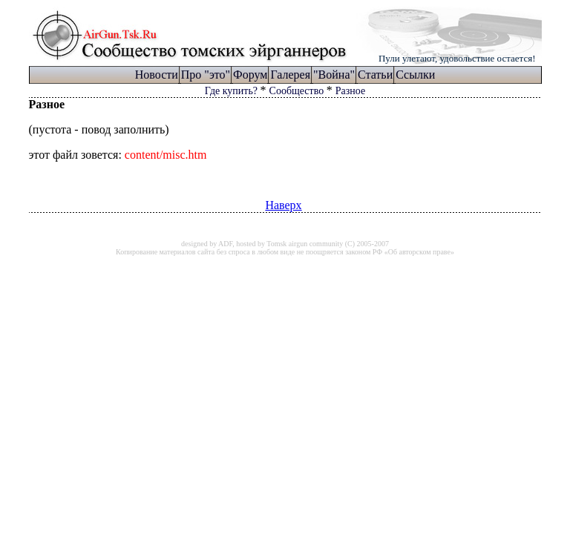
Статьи (375, 74)
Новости (156, 74)
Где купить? (233, 90)
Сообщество (298, 90)
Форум (250, 74)
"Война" (334, 74)
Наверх (283, 205)
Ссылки (415, 74)
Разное (350, 90)
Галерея (290, 74)
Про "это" (205, 74)
